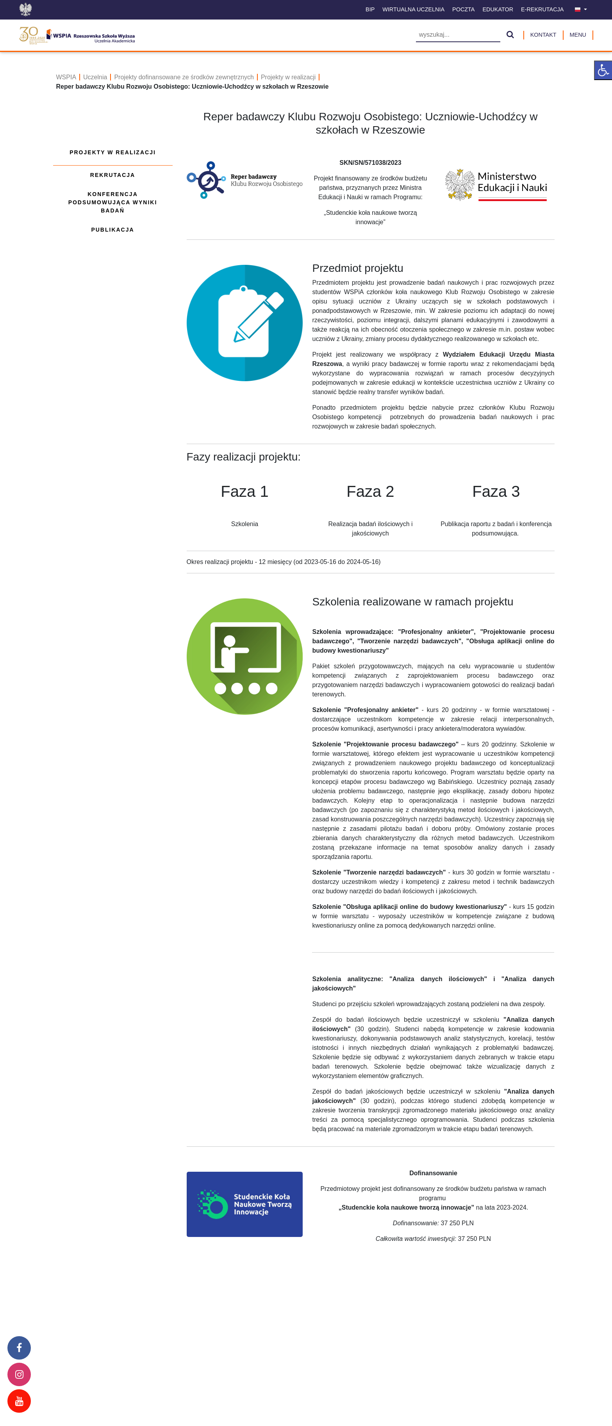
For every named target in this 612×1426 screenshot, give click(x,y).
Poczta (463, 9)
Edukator (497, 9)
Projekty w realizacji (288, 77)
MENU (578, 35)
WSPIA (66, 77)
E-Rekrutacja (542, 9)
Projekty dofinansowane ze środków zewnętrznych (184, 77)
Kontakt (543, 35)
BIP (370, 9)
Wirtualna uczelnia (413, 9)
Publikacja (112, 230)
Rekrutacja (112, 175)
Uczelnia (95, 77)
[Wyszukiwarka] (458, 35)
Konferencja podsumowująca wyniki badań (112, 202)
